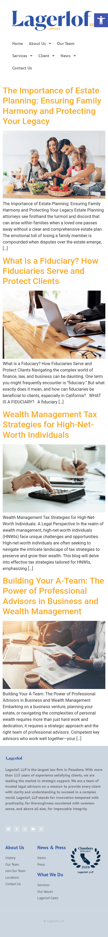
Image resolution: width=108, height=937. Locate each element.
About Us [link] (40, 43)
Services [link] (22, 55)
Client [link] (46, 55)
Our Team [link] (65, 43)
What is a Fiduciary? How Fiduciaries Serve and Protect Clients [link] (50, 271)
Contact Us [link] (22, 68)
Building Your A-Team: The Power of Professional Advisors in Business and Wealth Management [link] (53, 596)
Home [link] (17, 43)
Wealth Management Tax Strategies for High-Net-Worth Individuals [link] (50, 424)
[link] (101, 20)
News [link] (68, 55)
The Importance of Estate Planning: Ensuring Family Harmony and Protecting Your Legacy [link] (52, 105)
